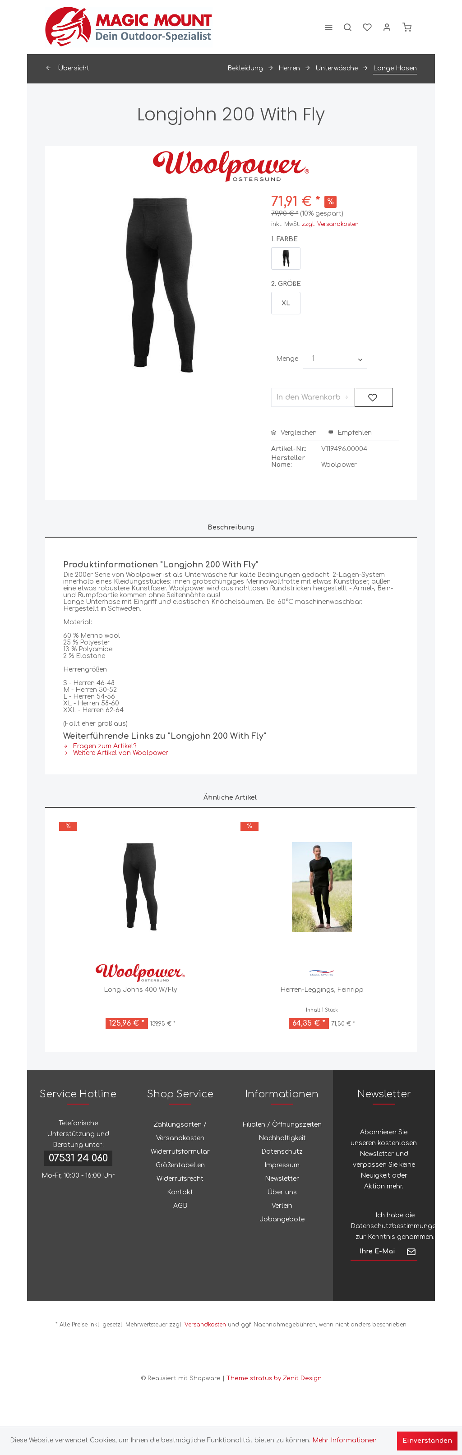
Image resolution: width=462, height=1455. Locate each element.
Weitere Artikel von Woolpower (115, 753)
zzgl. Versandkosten (330, 224)
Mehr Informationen (344, 1440)
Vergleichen (294, 432)
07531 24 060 (78, 1158)
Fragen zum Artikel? (99, 746)
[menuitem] (328, 27)
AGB (180, 1205)
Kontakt (180, 1192)
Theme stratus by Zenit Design (274, 1378)
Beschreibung (231, 527)
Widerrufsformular (180, 1151)
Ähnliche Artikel (230, 797)
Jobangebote (282, 1219)
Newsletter (282, 1178)
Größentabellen (180, 1165)
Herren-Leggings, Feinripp (322, 989)
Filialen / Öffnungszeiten (282, 1124)
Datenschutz (282, 1151)
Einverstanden (427, 1440)
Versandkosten (205, 1324)
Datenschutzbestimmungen (395, 1226)
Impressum (282, 1165)
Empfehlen (350, 432)
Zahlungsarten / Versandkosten (180, 1131)
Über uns (282, 1192)
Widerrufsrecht (180, 1178)
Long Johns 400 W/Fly (140, 989)
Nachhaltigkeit (282, 1138)
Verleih (282, 1205)
